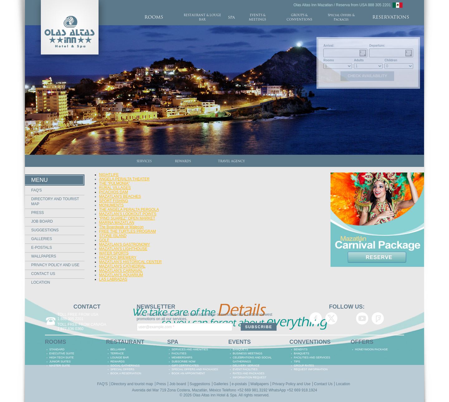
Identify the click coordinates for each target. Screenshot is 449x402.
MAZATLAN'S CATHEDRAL (122, 266)
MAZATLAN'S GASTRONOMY (124, 244)
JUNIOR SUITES (60, 361)
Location (40, 282)
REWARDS (183, 161)
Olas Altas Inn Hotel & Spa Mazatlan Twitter (331, 318)
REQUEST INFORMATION (310, 369)
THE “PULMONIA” (114, 183)
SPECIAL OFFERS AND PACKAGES (194, 369)
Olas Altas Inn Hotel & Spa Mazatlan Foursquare (378, 318)
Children (390, 60)
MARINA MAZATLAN (116, 222)
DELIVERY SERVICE (246, 365)
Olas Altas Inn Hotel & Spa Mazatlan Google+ (347, 318)
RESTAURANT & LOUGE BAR (202, 17)
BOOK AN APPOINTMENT (188, 373)
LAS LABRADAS (113, 279)
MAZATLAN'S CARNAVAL (121, 270)
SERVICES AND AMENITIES (189, 349)
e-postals (41, 247)
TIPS (297, 361)
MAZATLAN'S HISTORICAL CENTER (130, 262)
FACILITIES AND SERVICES (312, 357)
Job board (42, 221)
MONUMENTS (111, 205)
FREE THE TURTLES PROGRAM (127, 231)
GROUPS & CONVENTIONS (299, 17)
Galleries (41, 239)
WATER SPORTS (113, 253)
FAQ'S (36, 190)
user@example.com (156, 327)
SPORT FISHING (113, 201)
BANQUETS (240, 349)
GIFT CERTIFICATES (185, 365)
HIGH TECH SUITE (61, 357)
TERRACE (117, 353)
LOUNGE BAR (119, 357)
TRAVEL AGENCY (231, 161)
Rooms (328, 60)
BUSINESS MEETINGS (247, 353)
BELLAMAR (117, 349)
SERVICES (144, 161)
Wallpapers (43, 256)
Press (37, 212)
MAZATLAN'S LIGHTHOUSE (123, 249)
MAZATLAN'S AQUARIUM (121, 275)
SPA (231, 18)
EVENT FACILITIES (245, 369)
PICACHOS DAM (113, 192)
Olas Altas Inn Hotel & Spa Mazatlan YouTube (362, 318)
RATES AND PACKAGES (248, 373)
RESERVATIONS (390, 17)
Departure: (377, 45)
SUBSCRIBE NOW (183, 361)
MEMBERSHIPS (181, 357)
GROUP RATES (304, 365)
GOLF (104, 240)
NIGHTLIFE (109, 175)
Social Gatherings (125, 365)
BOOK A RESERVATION (125, 373)
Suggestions (45, 230)
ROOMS (153, 17)
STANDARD (57, 349)
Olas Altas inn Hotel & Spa (215, 395)
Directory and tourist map (132, 384)
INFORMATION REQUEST (249, 377)
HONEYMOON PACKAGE (371, 349)
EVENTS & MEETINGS (257, 17)
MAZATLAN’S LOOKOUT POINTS (128, 214)
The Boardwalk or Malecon (121, 227)
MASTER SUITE (59, 365)
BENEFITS (300, 349)
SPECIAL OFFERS (122, 369)
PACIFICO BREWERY (118, 257)
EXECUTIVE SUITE (61, 353)
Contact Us (43, 274)
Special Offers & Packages (341, 17)
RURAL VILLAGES (115, 188)
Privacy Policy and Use (55, 265)
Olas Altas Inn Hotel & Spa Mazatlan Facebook (316, 318)
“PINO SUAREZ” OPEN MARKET (127, 218)
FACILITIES (178, 353)
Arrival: (328, 45)
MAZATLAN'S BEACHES (120, 196)
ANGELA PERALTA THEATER (124, 179)
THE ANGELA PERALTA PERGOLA (129, 209)
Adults (359, 60)
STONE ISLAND (113, 236)
